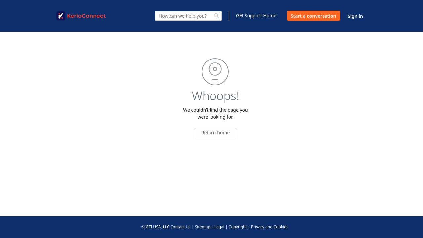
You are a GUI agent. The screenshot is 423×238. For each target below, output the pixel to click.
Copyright (238, 227)
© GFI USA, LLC (155, 227)
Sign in (355, 16)
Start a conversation (313, 16)
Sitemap (202, 227)
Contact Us (181, 227)
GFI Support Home (256, 15)
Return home (215, 132)
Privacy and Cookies (269, 227)
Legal (219, 227)
